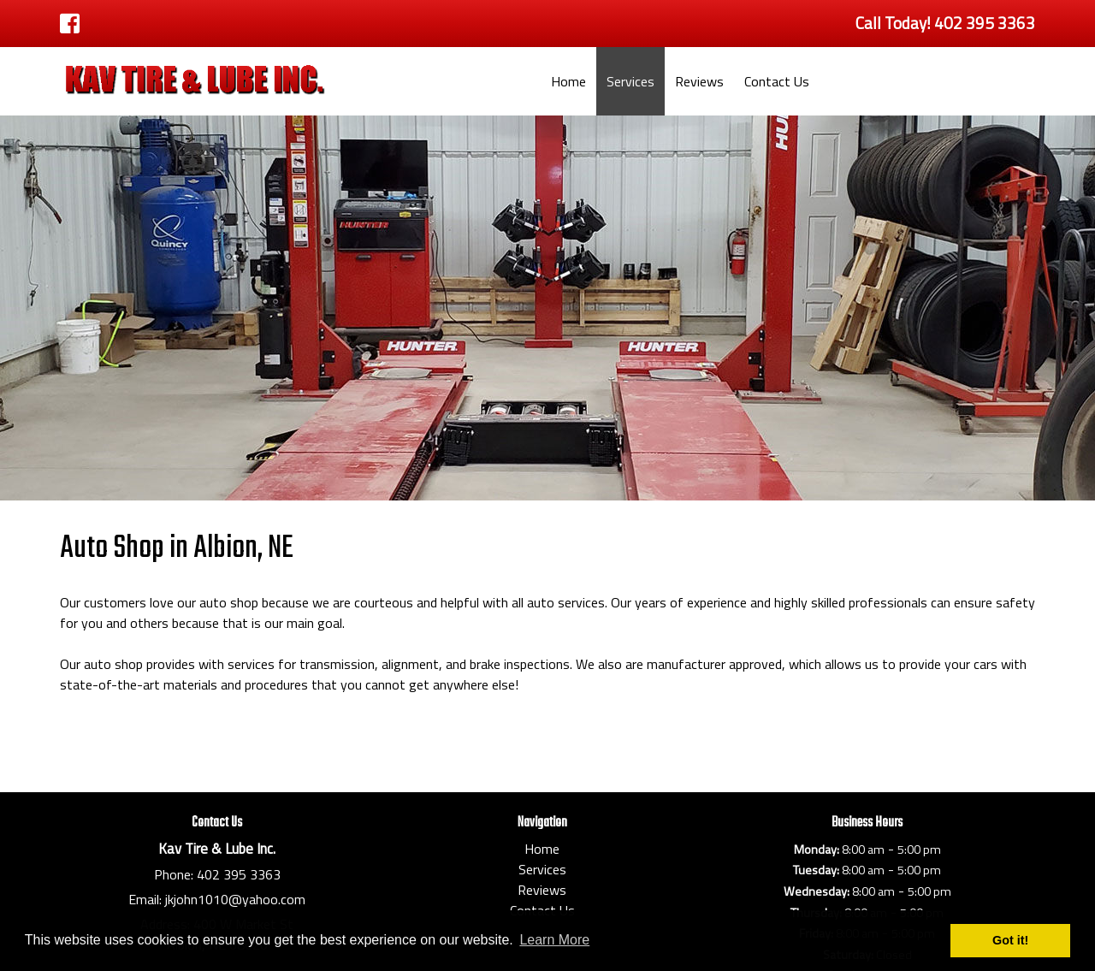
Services (630, 81)
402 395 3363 (239, 874)
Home (568, 81)
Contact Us (776, 81)
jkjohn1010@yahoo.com (235, 899)
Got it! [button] (1010, 940)
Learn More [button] (554, 940)
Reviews (699, 81)
